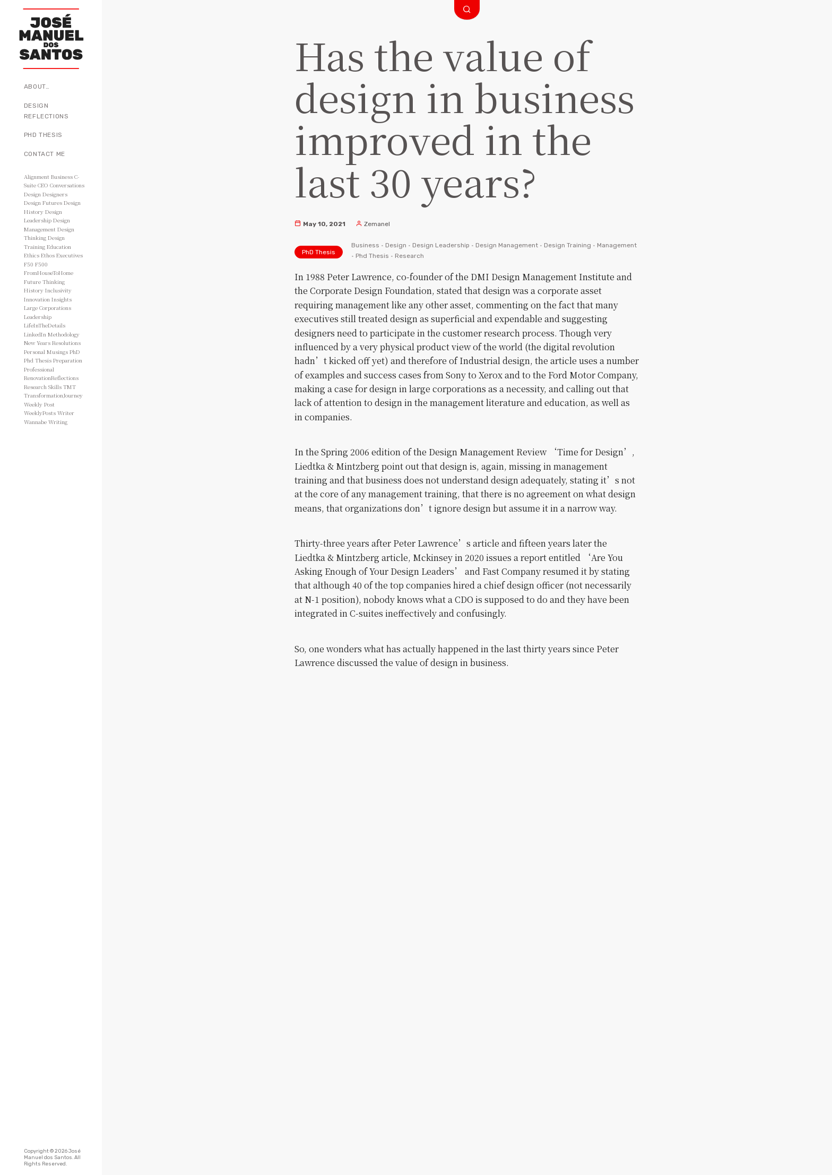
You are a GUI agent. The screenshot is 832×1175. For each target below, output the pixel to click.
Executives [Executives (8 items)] (69, 255)
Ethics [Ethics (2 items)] (31, 255)
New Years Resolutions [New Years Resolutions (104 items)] (52, 343)
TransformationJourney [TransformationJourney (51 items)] (53, 395)
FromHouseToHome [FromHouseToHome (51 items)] (48, 273)
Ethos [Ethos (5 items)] (48, 255)
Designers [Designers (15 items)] (54, 194)
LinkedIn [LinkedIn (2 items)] (35, 334)
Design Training (567, 245)
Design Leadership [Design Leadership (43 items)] (43, 216)
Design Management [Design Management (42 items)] (47, 224)
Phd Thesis (372, 256)
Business (365, 245)
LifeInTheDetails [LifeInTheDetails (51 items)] (44, 325)
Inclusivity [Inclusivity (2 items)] (58, 290)
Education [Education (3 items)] (59, 246)
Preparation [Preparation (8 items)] (67, 360)
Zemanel (373, 224)
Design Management (506, 245)
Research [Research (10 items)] (35, 387)
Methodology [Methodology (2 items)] (64, 334)
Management (617, 245)
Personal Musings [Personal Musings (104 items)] (46, 352)
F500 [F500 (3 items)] (41, 264)
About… (37, 86)
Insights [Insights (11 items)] (61, 299)
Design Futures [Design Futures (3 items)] (43, 202)
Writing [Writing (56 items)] (57, 422)
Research (409, 256)
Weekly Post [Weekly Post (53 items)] (39, 404)
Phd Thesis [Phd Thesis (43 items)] (37, 360)
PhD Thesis (43, 135)
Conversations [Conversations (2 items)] (67, 185)
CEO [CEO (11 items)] (43, 185)
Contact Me (44, 154)
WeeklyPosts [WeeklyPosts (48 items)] (40, 413)
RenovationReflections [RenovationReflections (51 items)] (51, 378)
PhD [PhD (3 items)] (75, 352)
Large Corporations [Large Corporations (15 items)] (47, 308)
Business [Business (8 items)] (62, 176)
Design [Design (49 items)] (32, 194)
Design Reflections (46, 111)
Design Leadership (441, 245)
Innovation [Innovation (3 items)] (37, 299)
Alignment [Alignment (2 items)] (36, 176)
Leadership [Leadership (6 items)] (37, 317)
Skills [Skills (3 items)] (55, 387)
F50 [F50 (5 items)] (28, 264)
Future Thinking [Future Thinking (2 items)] (44, 282)
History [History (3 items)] (34, 290)
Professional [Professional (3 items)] (39, 369)
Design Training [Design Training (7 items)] (44, 242)
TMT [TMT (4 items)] (69, 387)
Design (395, 245)
